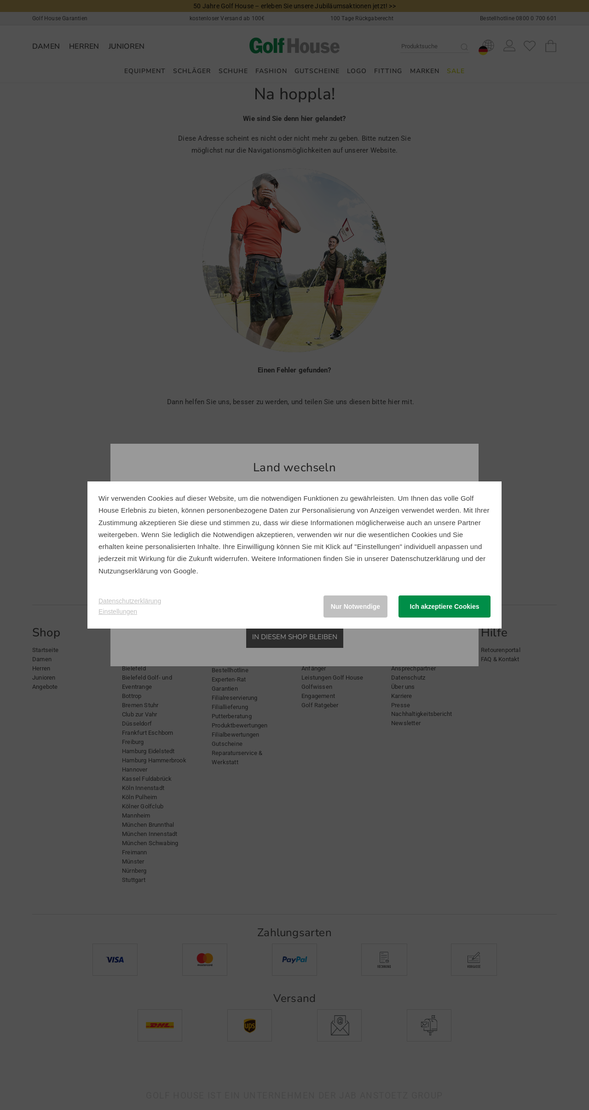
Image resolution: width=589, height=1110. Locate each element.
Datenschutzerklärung (425, 558)
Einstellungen (117, 611)
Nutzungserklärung (128, 571)
